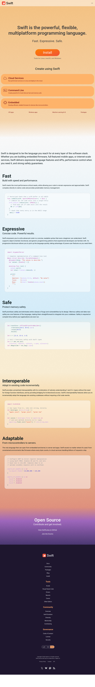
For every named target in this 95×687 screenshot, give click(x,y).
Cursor (48, 610)
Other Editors (48, 614)
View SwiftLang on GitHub (47, 542)
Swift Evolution (48, 627)
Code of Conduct (48, 646)
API (54, 674)
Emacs (48, 604)
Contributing (48, 636)
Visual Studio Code (48, 601)
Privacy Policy (42, 674)
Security (48, 652)
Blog (48, 585)
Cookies (49, 674)
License (48, 649)
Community (48, 579)
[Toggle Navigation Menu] (92, 3)
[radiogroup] (48, 659)
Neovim (48, 607)
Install (47, 53)
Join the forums (47, 546)
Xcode (48, 598)
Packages (48, 582)
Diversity (48, 630)
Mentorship (48, 633)
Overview (48, 623)
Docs (48, 576)
